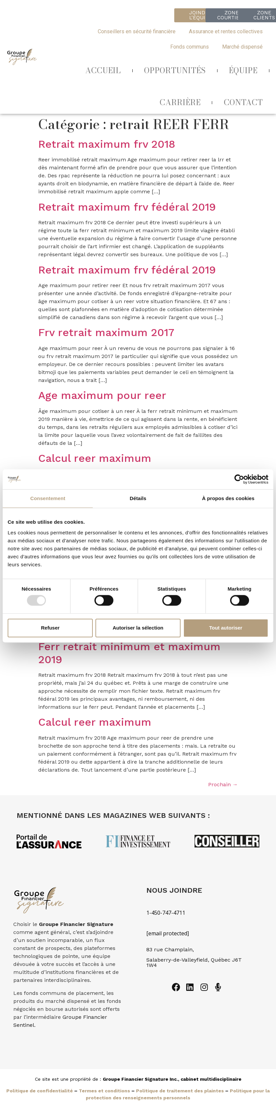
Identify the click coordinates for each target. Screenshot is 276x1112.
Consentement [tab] (47, 498)
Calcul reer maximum (94, 458)
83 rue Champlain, (171, 949)
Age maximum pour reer (102, 395)
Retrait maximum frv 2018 (106, 144)
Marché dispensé (242, 47)
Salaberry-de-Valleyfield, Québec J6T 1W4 (194, 962)
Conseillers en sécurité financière (137, 31)
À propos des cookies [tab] (228, 498)
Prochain (223, 784)
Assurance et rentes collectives (226, 31)
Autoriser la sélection (138, 628)
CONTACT (243, 102)
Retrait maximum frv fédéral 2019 (127, 207)
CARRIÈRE (180, 102)
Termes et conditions (104, 1090)
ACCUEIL (103, 70)
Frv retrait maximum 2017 (106, 332)
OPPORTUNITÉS (175, 70)
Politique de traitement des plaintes (180, 1090)
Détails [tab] (138, 498)
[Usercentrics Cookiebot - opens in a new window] (239, 479)
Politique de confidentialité (39, 1090)
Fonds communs (189, 47)
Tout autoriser (225, 628)
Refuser (50, 628)
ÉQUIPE (243, 70)
